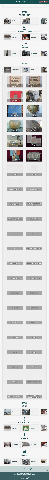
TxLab (27, 478)
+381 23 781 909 (24, 475)
